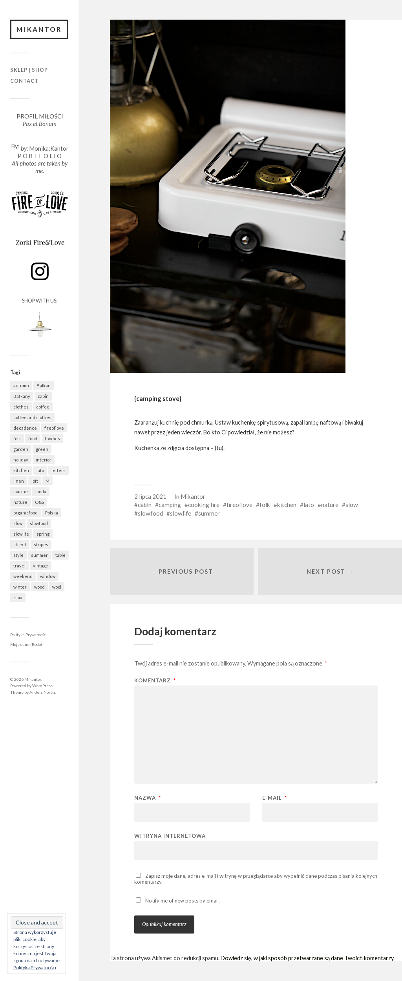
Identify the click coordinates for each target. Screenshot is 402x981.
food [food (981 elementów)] (32, 438)
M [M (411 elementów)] (47, 480)
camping (170, 504)
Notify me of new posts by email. (182, 901)
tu (219, 448)
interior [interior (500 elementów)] (43, 459)
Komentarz (155, 681)
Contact (24, 81)
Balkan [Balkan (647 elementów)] (44, 385)
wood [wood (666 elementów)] (39, 586)
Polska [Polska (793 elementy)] (51, 512)
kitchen (286, 504)
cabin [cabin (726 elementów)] (43, 396)
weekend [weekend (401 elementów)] (23, 576)
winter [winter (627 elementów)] (20, 586)
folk (264, 504)
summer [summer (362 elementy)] (39, 555)
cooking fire (203, 504)
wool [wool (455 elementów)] (56, 586)
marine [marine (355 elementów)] (20, 491)
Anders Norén (42, 692)
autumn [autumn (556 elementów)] (21, 385)
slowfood (150, 513)
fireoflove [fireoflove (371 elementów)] (54, 427)
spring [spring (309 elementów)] (43, 533)
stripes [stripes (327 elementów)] (41, 544)
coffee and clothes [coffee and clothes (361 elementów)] (32, 417)
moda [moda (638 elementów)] (40, 491)
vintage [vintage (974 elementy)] (40, 565)
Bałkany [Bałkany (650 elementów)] (21, 396)
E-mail (274, 798)
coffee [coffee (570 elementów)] (42, 406)
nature (329, 504)
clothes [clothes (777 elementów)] (21, 406)
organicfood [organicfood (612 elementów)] (25, 512)
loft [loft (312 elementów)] (34, 480)
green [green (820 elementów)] (42, 449)
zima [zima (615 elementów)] (17, 597)
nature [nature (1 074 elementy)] (20, 502)
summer (209, 513)
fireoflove (239, 504)
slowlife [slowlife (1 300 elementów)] (21, 533)
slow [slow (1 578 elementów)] (17, 523)
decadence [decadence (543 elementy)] (25, 427)
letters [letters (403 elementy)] (58, 470)
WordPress (42, 685)
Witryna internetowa (170, 836)
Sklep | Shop (29, 70)
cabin (145, 504)
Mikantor (39, 29)
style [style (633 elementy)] (18, 555)
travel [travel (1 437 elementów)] (19, 565)
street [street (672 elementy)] (19, 544)
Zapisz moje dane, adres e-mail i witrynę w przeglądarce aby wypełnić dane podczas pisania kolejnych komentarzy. (255, 879)
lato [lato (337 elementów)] (40, 470)
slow (351, 504)
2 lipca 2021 (150, 496)
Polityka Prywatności (28, 634)
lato (308, 504)
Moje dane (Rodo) (26, 644)
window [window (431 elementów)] (47, 576)
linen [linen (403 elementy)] (18, 480)
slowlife (180, 513)
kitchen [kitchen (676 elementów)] (21, 470)
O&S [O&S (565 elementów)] (39, 502)
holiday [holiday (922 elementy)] (20, 459)
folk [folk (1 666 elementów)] (17, 438)
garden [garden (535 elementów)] (20, 449)
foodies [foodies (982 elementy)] (52, 438)
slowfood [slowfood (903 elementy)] (39, 523)
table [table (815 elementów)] (60, 555)
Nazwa (147, 798)
